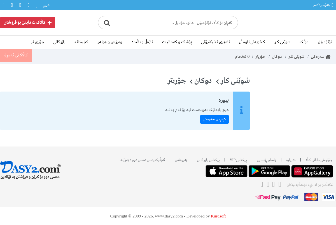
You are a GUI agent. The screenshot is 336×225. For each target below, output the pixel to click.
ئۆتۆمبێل (325, 42)
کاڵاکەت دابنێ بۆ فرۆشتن (28, 22)
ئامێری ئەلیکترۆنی (215, 42)
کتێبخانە (81, 42)
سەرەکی (320, 56)
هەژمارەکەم (323, 5)
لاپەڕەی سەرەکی (214, 119)
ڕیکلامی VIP (238, 160)
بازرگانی (59, 42)
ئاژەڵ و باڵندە (142, 42)
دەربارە (291, 160)
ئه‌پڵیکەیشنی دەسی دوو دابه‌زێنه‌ (142, 160)
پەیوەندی (181, 160)
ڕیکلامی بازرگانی (208, 160)
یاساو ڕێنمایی (266, 160)
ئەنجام (242, 56)
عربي (46, 5)
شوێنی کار (282, 42)
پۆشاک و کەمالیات (177, 42)
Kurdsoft (218, 216)
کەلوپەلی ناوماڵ (252, 42)
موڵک (304, 42)
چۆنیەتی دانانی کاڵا (319, 160)
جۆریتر (260, 56)
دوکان (277, 56)
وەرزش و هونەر (110, 42)
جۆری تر (37, 42)
